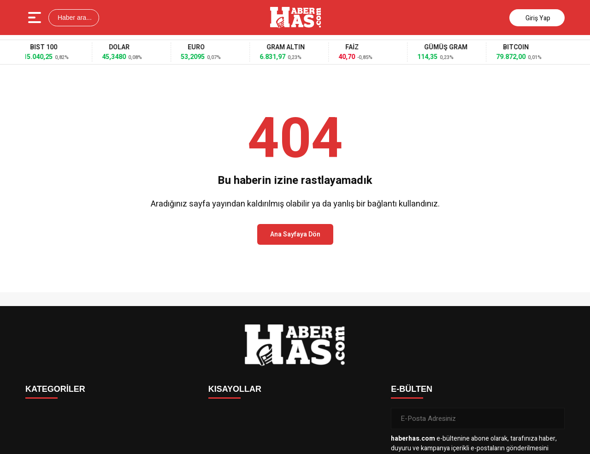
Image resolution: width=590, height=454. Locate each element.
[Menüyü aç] (35, 17)
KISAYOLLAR (234, 389)
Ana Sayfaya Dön (295, 234)
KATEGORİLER (55, 389)
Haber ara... (74, 17)
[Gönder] (554, 418)
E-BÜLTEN (411, 389)
